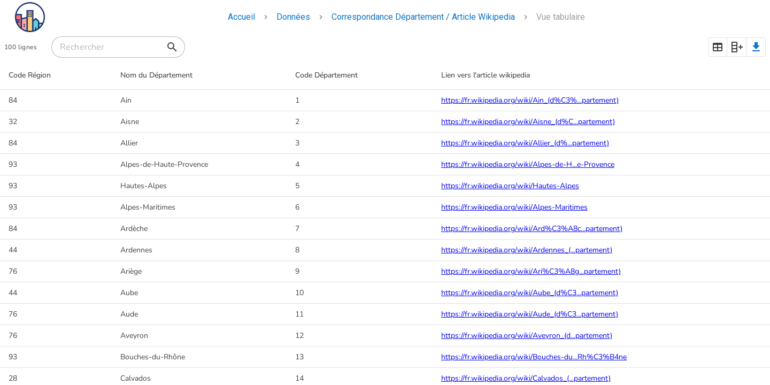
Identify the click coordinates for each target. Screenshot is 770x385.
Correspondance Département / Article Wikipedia (423, 17)
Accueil (241, 17)
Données (293, 17)
